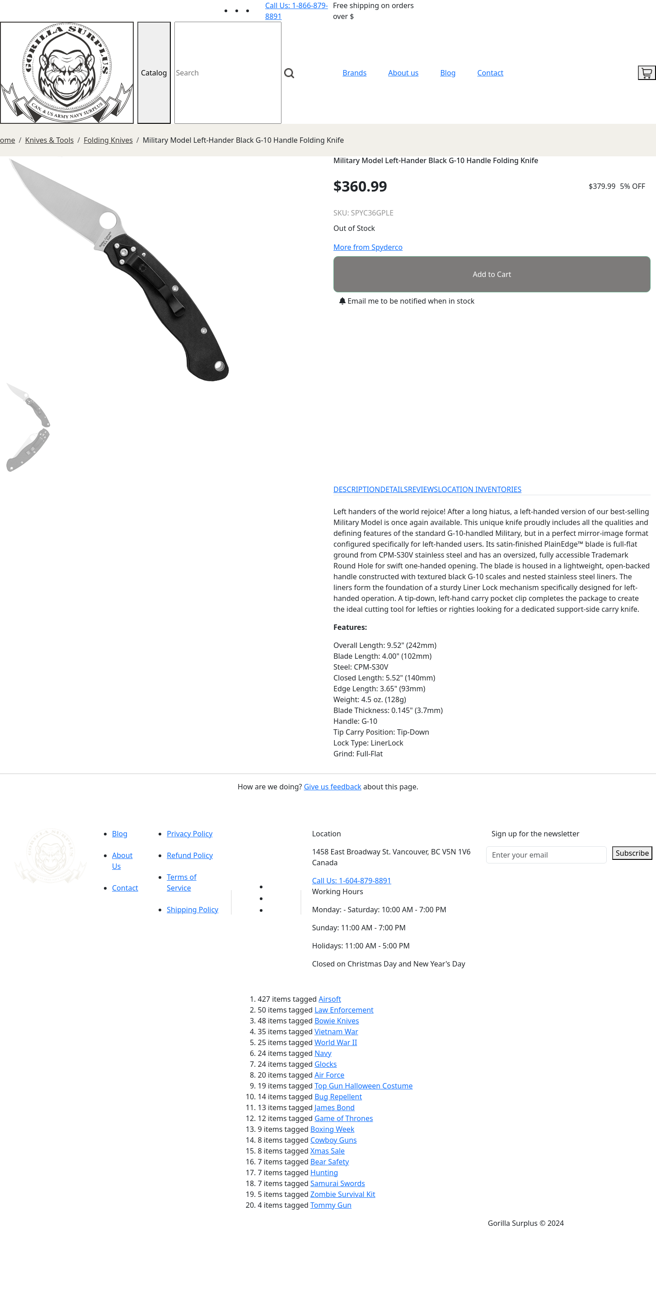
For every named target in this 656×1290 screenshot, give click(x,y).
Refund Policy (190, 855)
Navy (322, 1053)
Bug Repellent (338, 1097)
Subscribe (632, 853)
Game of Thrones (343, 1118)
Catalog (154, 73)
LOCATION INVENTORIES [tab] (479, 489)
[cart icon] (647, 73)
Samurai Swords (337, 1183)
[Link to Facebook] (273, 898)
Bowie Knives (336, 1021)
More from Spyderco (368, 247)
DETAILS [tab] (394, 489)
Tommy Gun (330, 1205)
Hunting (324, 1172)
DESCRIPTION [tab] (356, 489)
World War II (335, 1042)
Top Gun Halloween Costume (363, 1086)
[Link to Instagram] (259, 10)
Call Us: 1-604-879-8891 (351, 881)
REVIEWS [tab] (423, 489)
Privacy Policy (189, 834)
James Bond (334, 1107)
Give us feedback (332, 787)
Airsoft (330, 999)
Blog (447, 73)
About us (403, 73)
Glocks (325, 1064)
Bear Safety (329, 1162)
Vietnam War (336, 1032)
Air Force (329, 1075)
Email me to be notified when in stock (406, 301)
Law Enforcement (344, 1010)
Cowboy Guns (333, 1140)
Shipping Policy (192, 910)
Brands (354, 73)
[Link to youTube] (273, 886)
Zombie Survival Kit (342, 1194)
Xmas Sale (327, 1151)
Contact (491, 73)
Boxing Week (332, 1129)
